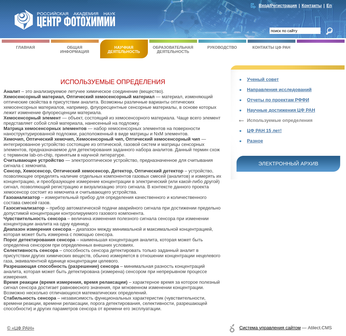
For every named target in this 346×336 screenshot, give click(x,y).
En (329, 5)
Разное (255, 140)
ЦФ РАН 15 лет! (264, 130)
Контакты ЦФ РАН (271, 44)
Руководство (222, 44)
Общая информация (75, 47)
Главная (26, 44)
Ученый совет (263, 79)
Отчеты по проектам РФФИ (278, 99)
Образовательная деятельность (173, 47)
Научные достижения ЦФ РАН (281, 110)
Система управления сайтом (269, 327)
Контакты (312, 5)
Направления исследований (279, 89)
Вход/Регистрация (278, 5)
